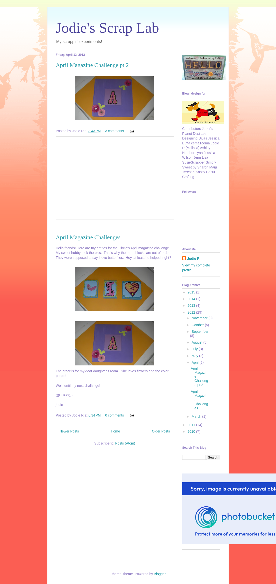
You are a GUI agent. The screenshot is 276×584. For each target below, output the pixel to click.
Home (115, 431)
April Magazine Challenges (88, 237)
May (195, 356)
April (195, 362)
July (195, 349)
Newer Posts (69, 431)
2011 (192, 425)
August (197, 342)
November (200, 318)
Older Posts (161, 431)
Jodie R (193, 259)
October (198, 325)
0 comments (114, 415)
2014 (192, 299)
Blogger (160, 574)
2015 (192, 292)
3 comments (114, 131)
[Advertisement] (115, 181)
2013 (192, 305)
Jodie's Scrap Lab (107, 28)
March (197, 416)
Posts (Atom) (125, 443)
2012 (192, 312)
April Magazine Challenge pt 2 (92, 65)
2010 (192, 431)
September (200, 332)
